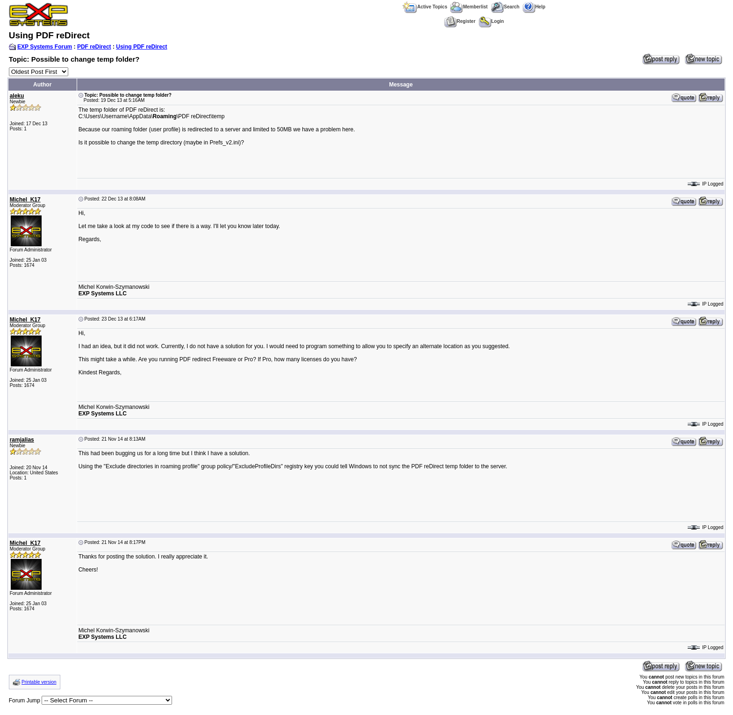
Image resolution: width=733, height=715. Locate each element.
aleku (17, 96)
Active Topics (424, 6)
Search (505, 6)
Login (491, 21)
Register (459, 21)
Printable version (39, 682)
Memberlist (469, 6)
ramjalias (22, 439)
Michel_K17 (25, 199)
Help (534, 6)
